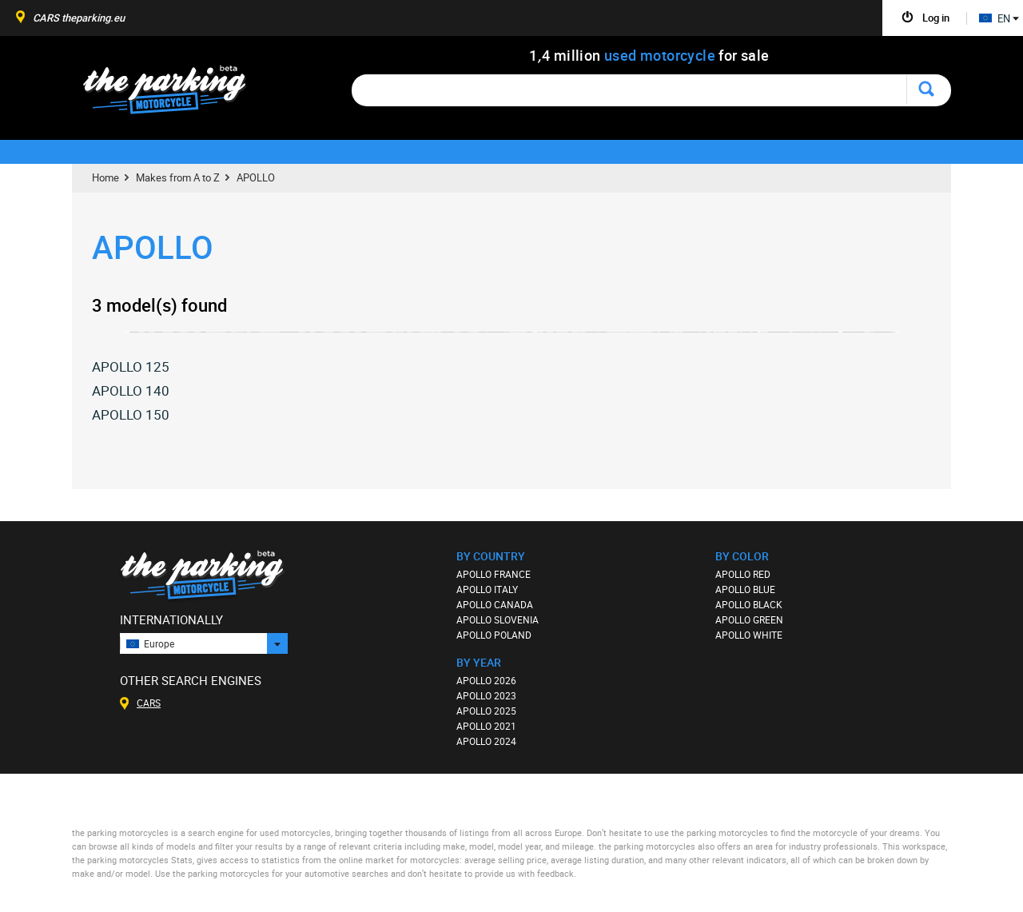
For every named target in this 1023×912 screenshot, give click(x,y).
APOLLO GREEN (749, 619)
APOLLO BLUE (745, 589)
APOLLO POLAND (493, 634)
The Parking (173, 94)
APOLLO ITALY (487, 589)
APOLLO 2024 (486, 741)
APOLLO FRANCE (493, 574)
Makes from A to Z (178, 177)
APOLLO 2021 (486, 725)
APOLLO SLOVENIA (497, 619)
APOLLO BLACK (748, 604)
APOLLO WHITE (748, 634)
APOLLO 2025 (486, 710)
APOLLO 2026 (486, 680)
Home (105, 177)
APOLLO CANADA (494, 604)
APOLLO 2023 (486, 695)
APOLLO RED (742, 574)
